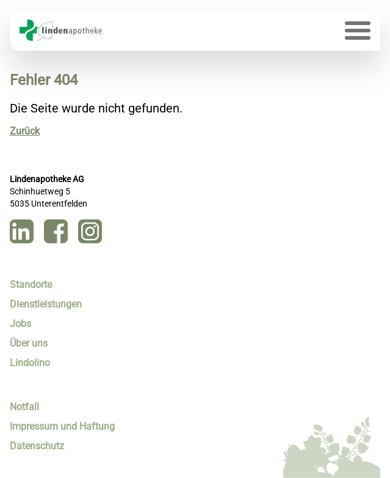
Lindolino (30, 363)
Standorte (31, 284)
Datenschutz (37, 446)
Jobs (20, 323)
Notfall (24, 407)
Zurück (25, 131)
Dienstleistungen (46, 304)
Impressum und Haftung (62, 426)
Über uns (29, 343)
